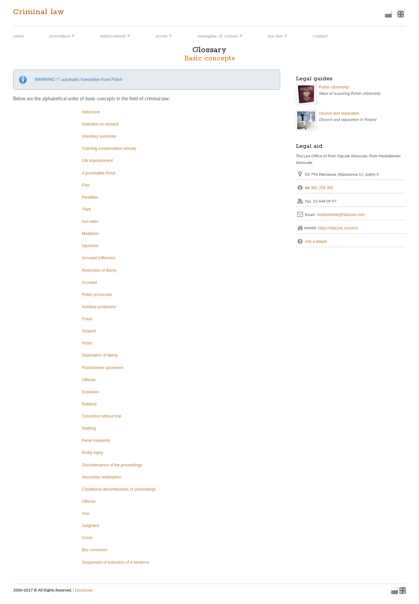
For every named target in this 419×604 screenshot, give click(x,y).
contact (320, 36)
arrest (163, 35)
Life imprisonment (97, 160)
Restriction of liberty (99, 270)
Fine (85, 185)
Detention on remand (100, 124)
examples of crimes (219, 35)
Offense (89, 380)
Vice (85, 513)
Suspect (89, 331)
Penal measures (96, 440)
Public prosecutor (97, 294)
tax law (277, 35)
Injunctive (90, 246)
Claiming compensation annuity (109, 148)
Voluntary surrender (99, 136)
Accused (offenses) (99, 258)
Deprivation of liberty (100, 355)
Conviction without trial (101, 416)
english (400, 14)
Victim (87, 343)
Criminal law (38, 12)
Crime (87, 538)
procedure (61, 35)
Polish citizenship (334, 87)
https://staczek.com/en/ (338, 227)
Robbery (89, 404)
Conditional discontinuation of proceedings (119, 489)
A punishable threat (99, 173)
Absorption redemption (101, 477)
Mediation (90, 233)
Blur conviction (94, 550)
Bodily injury (92, 452)
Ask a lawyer (316, 241)
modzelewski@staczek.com (341, 214)
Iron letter (90, 221)
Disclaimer (84, 590)
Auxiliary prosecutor (99, 306)
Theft (86, 209)
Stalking (89, 428)
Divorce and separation (339, 113)
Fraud (87, 319)
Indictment (91, 112)
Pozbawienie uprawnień (102, 367)
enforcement (115, 35)
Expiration (90, 392)
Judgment (90, 525)
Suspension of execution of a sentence (115, 562)
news (18, 36)
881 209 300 (322, 187)
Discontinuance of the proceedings (112, 465)
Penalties (90, 197)
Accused (89, 282)
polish (388, 14)
